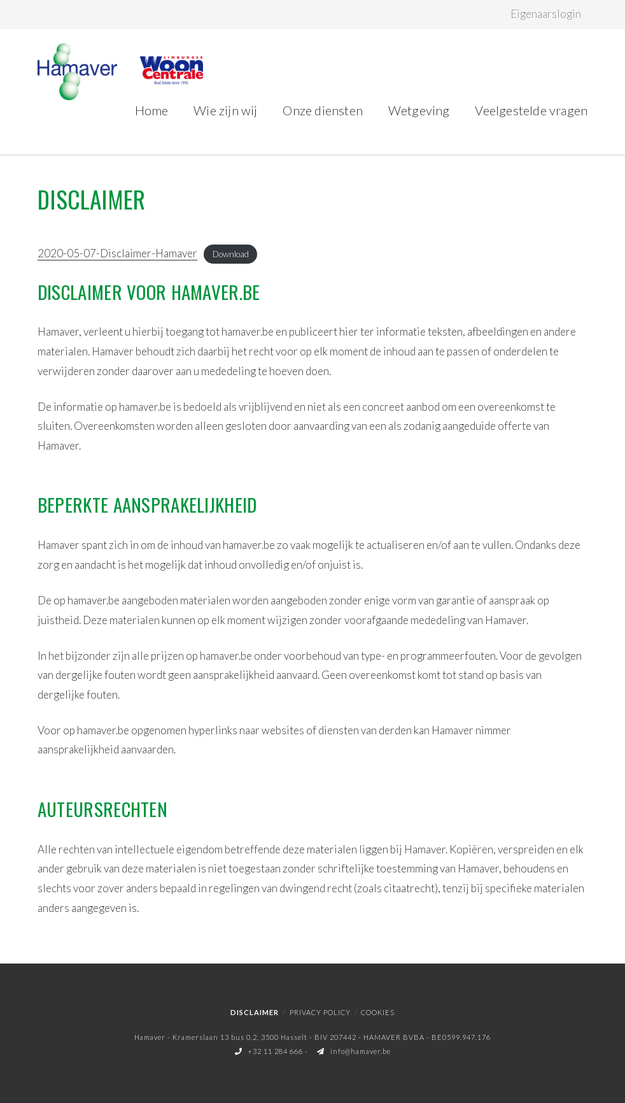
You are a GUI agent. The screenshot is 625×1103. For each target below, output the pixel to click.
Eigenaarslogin (545, 13)
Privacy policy (320, 1012)
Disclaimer (254, 1012)
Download (231, 254)
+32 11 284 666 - (273, 1051)
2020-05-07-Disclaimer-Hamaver (117, 253)
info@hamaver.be (354, 1051)
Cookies (378, 1012)
